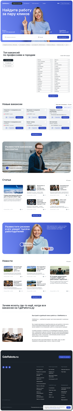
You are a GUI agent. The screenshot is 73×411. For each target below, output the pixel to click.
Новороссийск (58, 86)
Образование (39, 381)
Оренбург (57, 69)
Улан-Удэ (57, 91)
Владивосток (57, 68)
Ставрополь (57, 83)
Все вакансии (26, 3)
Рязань (56, 74)
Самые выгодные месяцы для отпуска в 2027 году (13, 196)
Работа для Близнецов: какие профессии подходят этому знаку (41, 202)
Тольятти (40, 86)
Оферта (50, 394)
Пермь (39, 74)
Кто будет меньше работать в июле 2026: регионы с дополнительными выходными (41, 283)
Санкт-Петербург (41, 61)
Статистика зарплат (41, 383)
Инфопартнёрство (65, 369)
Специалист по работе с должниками (56, 110)
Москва (39, 59)
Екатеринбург (40, 66)
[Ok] (3, 367)
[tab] (8, 60)
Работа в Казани (40, 399)
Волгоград (40, 68)
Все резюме (51, 369)
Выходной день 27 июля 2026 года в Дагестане (18, 268)
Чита (56, 73)
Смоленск (57, 71)
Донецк (56, 63)
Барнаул (56, 84)
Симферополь (58, 79)
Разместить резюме (41, 371)
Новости (63, 397)
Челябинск (40, 81)
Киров (39, 78)
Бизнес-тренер (31, 122)
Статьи (62, 395)
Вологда (56, 78)
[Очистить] (53, 37)
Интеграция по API (53, 379)
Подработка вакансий (26, 31)
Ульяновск (40, 83)
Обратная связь (52, 390)
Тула (39, 91)
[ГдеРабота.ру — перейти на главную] (5, 3)
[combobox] (19, 37)
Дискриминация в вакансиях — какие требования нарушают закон (64, 187)
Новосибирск (40, 63)
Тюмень (56, 66)
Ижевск (39, 79)
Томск (56, 89)
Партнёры (63, 371)
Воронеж (40, 84)
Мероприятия (64, 399)
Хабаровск (40, 73)
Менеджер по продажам (33, 110)
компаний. (34, 320)
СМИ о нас (51, 397)
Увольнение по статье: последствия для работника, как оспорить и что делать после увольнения (41, 187)
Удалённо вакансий (63, 31)
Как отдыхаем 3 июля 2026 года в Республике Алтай (41, 268)
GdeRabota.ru (62, 315)
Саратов (39, 89)
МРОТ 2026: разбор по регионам (63, 201)
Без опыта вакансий (46, 31)
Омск (39, 69)
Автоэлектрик (53, 122)
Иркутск (56, 59)
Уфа (55, 61)
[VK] (6, 367)
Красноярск (40, 71)
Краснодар (40, 76)
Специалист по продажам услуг (12, 110)
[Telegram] (9, 367)
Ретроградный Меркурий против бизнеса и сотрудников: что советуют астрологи (18, 283)
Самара (39, 64)
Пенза (56, 81)
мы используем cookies (54, 408)
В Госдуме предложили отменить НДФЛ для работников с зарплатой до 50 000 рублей (59, 278)
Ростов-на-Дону (58, 64)
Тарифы (44, 3)
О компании (51, 387)
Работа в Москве (40, 386)
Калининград (57, 76)
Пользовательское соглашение (38, 407)
